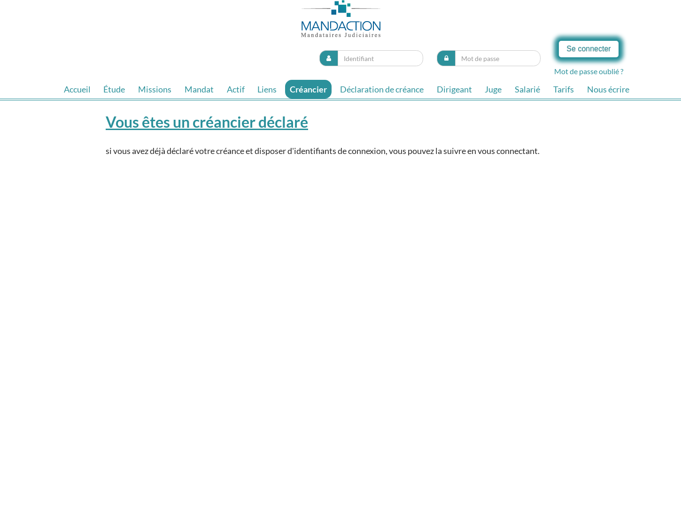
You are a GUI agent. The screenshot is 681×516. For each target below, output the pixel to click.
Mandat (199, 89)
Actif (236, 89)
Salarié (527, 89)
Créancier (308, 89)
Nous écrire (608, 89)
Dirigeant (454, 89)
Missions (154, 89)
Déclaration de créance (382, 89)
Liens (267, 89)
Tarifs (563, 89)
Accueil (77, 89)
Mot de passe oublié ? (588, 71)
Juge (493, 89)
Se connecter (588, 49)
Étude (114, 89)
